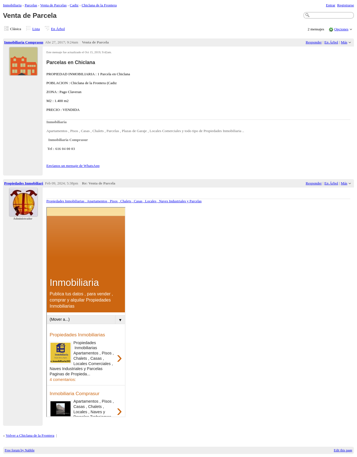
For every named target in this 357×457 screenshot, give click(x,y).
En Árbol (58, 29)
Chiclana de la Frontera (99, 5)
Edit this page (343, 450)
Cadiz (74, 5)
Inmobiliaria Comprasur (24, 42)
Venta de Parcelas (53, 5)
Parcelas (31, 5)
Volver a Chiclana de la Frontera (30, 435)
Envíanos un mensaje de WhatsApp (73, 166)
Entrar (331, 5)
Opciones (341, 29)
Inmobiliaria (12, 5)
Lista (36, 29)
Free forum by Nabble (20, 450)
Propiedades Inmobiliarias (25, 183)
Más (344, 42)
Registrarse (345, 5)
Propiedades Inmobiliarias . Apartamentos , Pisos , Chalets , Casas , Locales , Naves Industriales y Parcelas (124, 201)
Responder (314, 42)
